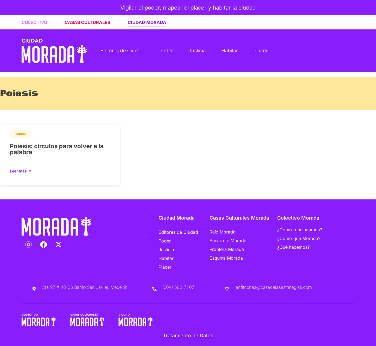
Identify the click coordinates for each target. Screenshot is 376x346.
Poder (166, 50)
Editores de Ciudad (122, 50)
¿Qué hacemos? (293, 247)
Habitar (230, 50)
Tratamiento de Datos (188, 335)
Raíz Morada (222, 232)
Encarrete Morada (228, 240)
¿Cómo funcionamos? (299, 229)
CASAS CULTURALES (87, 22)
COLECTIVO (34, 22)
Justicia (197, 50)
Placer (260, 50)
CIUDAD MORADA (147, 22)
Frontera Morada (227, 249)
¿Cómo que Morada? (298, 238)
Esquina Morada (226, 258)
